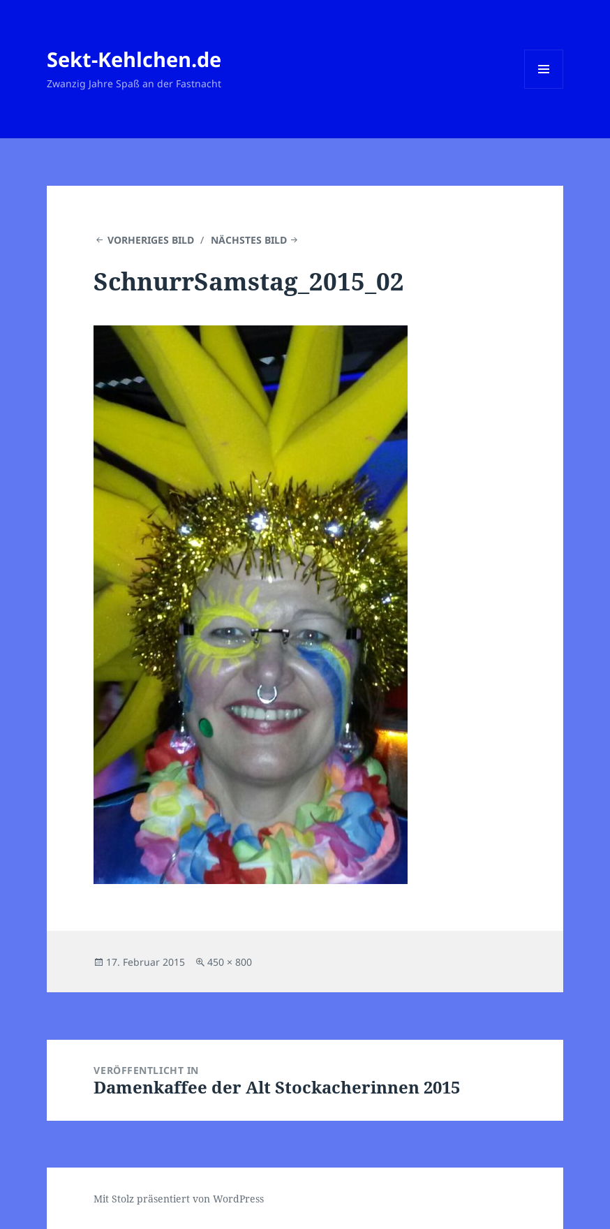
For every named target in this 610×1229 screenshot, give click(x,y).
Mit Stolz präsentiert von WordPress (179, 1198)
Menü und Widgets (544, 88)
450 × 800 (229, 962)
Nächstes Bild (249, 239)
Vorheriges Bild (150, 239)
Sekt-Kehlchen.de (134, 59)
